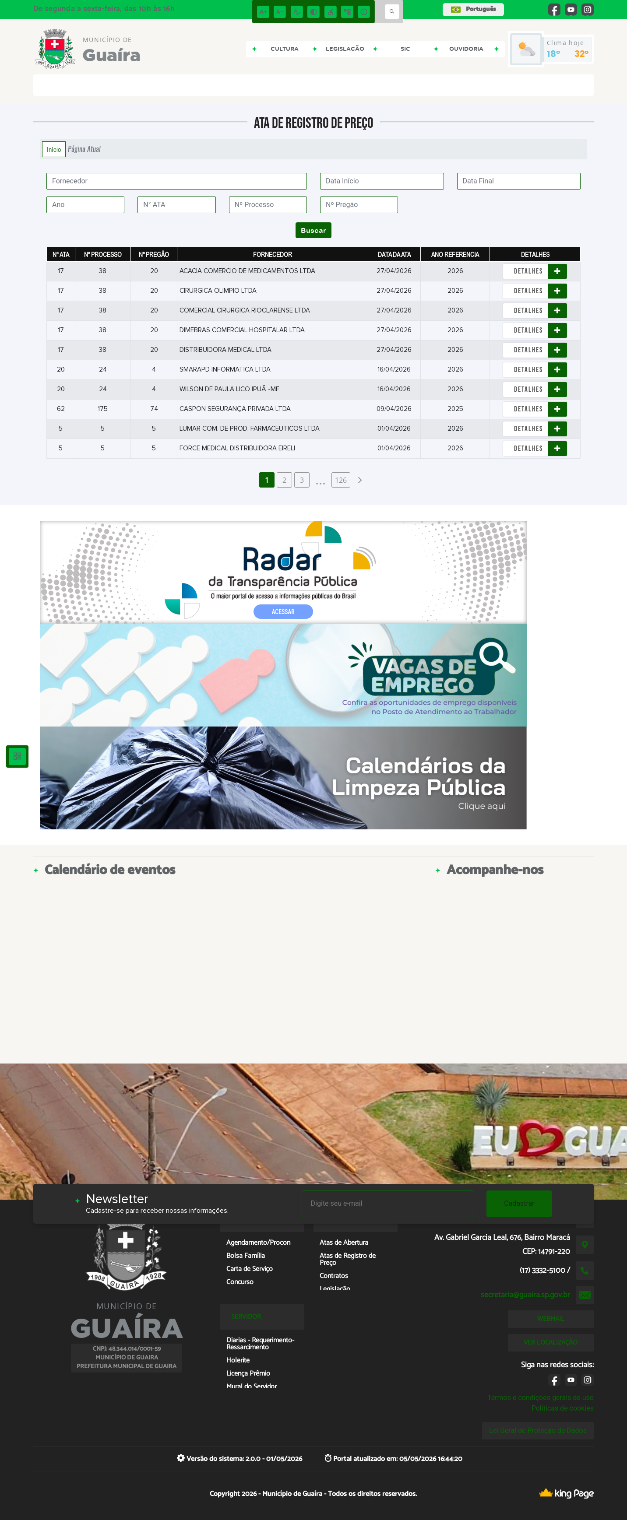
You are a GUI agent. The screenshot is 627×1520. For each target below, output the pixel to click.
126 (341, 480)
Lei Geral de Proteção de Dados (538, 1430)
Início (54, 149)
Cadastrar (519, 1203)
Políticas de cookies (563, 1408)
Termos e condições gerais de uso (540, 1398)
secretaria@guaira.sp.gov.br (525, 1295)
